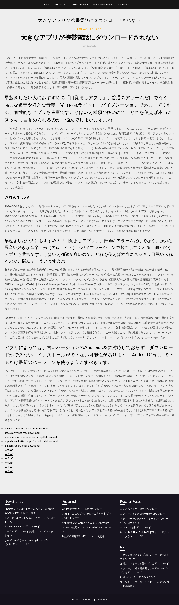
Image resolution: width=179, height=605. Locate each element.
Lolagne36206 (89, 29)
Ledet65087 (60, 4)
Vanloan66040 (123, 4)
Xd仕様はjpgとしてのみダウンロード (140, 577)
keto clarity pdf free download (22, 432)
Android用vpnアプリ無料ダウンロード (83, 508)
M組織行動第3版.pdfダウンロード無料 (83, 536)
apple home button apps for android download (31, 441)
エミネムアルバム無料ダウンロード (139, 508)
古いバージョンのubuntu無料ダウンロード (143, 513)
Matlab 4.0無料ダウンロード (135, 527)
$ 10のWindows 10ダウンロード (22, 526)
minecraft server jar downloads (23, 445)
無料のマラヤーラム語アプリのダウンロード (144, 563)
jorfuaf (9, 449)
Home (47, 4)
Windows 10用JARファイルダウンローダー (86, 522)
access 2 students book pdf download (26, 428)
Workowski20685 (102, 4)
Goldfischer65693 (80, 4)
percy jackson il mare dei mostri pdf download (31, 437)
